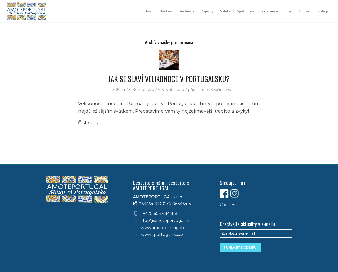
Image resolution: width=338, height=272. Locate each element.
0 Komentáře (141, 89)
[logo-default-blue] (26, 11)
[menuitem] (148, 11)
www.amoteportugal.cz (164, 227)
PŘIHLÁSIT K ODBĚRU (240, 247)
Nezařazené (172, 89)
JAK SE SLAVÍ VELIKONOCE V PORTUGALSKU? (169, 78)
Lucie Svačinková (215, 89)
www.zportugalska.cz (162, 234)
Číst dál (89, 123)
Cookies (227, 204)
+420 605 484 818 (160, 213)
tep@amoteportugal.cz (166, 220)
